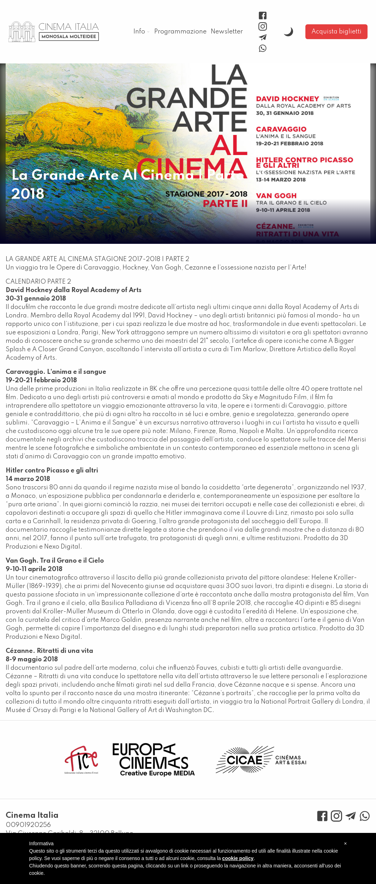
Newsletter (227, 32)
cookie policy (237, 858)
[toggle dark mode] (288, 31)
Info (139, 32)
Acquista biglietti (336, 32)
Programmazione (180, 32)
